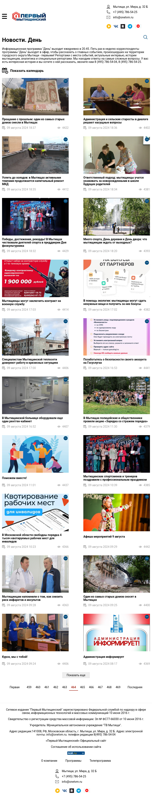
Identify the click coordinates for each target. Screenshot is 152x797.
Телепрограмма (100, 760)
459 (29, 687)
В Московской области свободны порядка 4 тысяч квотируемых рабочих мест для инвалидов (32, 538)
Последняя (135, 687)
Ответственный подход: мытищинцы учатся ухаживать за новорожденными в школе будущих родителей (113, 181)
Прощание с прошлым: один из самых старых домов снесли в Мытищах (33, 121)
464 (73, 687)
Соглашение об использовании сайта (76, 746)
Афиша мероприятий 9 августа (104, 536)
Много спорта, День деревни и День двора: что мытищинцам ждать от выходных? (115, 241)
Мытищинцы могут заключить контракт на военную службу (31, 302)
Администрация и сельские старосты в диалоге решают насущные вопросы (115, 121)
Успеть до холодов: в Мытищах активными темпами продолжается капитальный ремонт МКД (33, 181)
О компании (49, 760)
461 (46, 687)
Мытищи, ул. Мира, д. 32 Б (130, 6)
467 (100, 687)
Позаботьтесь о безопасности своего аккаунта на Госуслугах (114, 361)
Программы (73, 760)
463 (64, 687)
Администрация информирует (103, 656)
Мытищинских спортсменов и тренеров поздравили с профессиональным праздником (115, 478)
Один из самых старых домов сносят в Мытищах (109, 598)
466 (91, 687)
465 (82, 687)
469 (118, 687)
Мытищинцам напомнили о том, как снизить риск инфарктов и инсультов (32, 598)
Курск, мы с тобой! (15, 656)
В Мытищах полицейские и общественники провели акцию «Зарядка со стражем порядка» (115, 419)
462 (55, 687)
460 (37, 687)
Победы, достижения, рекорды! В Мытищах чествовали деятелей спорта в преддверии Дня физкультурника (34, 242)
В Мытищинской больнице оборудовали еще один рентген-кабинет (32, 419)
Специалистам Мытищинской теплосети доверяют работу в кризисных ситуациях (30, 361)
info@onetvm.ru (123, 17)
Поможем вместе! (14, 478)
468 (109, 687)
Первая (15, 687)
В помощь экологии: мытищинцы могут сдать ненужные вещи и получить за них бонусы (114, 302)
